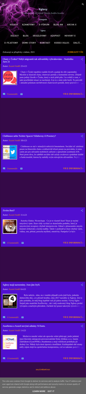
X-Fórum (44, 24)
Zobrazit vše (75, 52)
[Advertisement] (43, 116)
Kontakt (45, 42)
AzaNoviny (28, 24)
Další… (77, 42)
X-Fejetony (11, 42)
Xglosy (43, 9)
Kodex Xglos (61, 42)
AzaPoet (55, 35)
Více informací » (73, 94)
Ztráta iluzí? (9, 211)
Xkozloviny (39, 35)
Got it (51, 391)
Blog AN (58, 24)
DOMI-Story (29, 42)
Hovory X (70, 35)
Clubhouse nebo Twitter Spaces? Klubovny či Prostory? (29, 136)
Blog (26, 35)
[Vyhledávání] (83, 4)
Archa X (71, 24)
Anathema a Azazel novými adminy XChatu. (24, 326)
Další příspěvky (43, 370)
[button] (82, 60)
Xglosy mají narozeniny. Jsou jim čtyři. (21, 285)
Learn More (38, 391)
